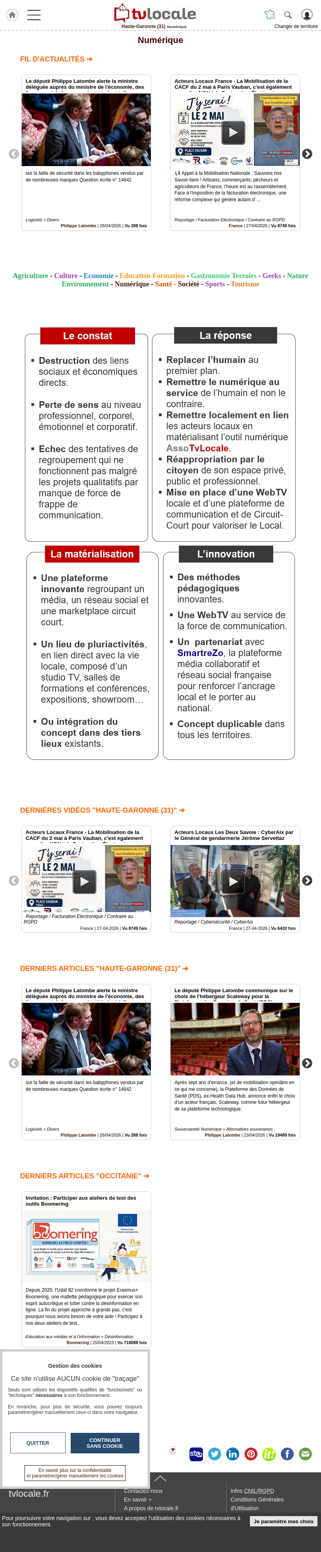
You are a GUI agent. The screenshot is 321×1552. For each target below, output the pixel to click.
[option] (86, 153)
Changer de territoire (296, 26)
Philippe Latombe (78, 225)
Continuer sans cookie (105, 1443)
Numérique (160, 40)
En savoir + (138, 1499)
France (235, 225)
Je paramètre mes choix (284, 1521)
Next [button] (307, 153)
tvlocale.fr (29, 1493)
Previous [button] (14, 153)
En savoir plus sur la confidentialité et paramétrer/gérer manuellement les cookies (75, 1473)
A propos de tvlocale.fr (151, 1508)
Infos (252, 1491)
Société (188, 284)
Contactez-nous (143, 1491)
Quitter (37, 1443)
